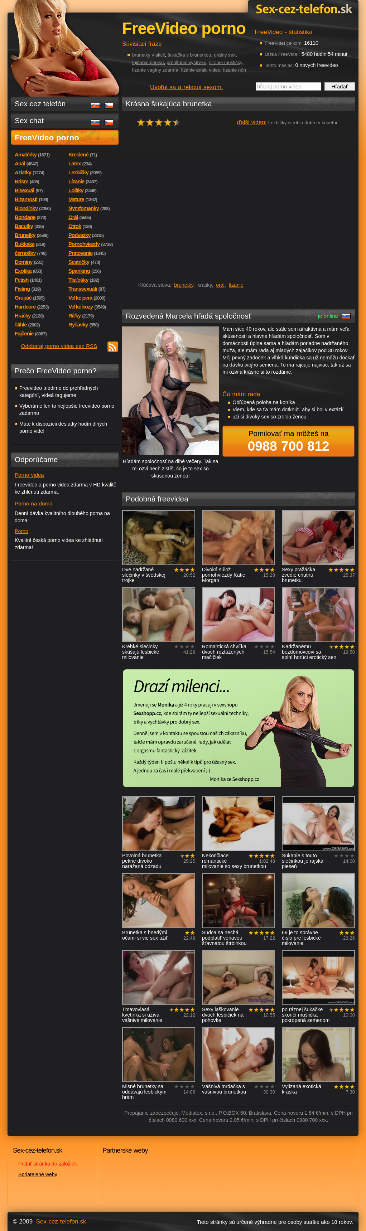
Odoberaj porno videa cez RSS (59, 346)
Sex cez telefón (40, 104)
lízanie (236, 285)
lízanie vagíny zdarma (155, 70)
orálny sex (224, 55)
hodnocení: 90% (160, 122)
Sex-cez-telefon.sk (303, 8)
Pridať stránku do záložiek (47, 1164)
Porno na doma (33, 503)
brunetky (183, 285)
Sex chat (29, 120)
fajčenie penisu (148, 62)
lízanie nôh (234, 70)
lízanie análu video (201, 70)
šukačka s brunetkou (189, 55)
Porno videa (29, 475)
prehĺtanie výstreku (186, 62)
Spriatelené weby (37, 1174)
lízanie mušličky (225, 62)
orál (220, 285)
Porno (21, 531)
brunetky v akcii (148, 55)
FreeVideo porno (47, 137)
